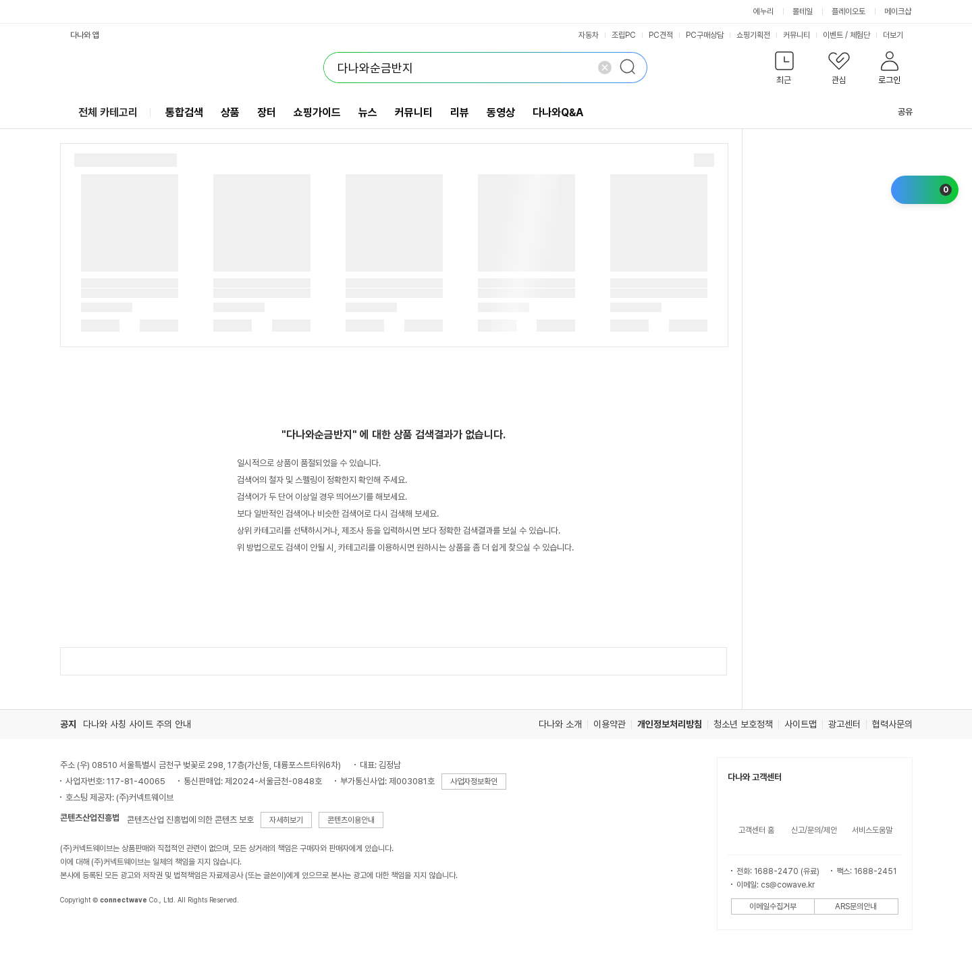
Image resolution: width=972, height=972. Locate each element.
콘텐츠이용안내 (351, 820)
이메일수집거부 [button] (772, 906)
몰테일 (802, 11)
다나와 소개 (560, 724)
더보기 (898, 35)
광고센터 (844, 724)
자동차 (588, 35)
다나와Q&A (558, 112)
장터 (266, 112)
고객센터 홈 (756, 830)
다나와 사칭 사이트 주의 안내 (137, 724)
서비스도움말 (872, 830)
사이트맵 (800, 724)
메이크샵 (897, 11)
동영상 (501, 112)
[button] (784, 71)
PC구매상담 (705, 35)
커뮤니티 (796, 35)
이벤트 (833, 35)
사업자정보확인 (473, 781)
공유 (897, 112)
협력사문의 (892, 724)
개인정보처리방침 (669, 724)
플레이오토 (848, 11)
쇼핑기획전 (753, 35)
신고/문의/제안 (814, 830)
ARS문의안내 (856, 906)
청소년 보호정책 (743, 724)
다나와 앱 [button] (84, 35)
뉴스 (367, 112)
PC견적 (661, 35)
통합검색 (184, 112)
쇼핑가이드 (317, 112)
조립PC (624, 35)
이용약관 (609, 724)
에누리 (763, 11)
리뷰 (459, 112)
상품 (230, 112)
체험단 (860, 35)
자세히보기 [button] (286, 820)
